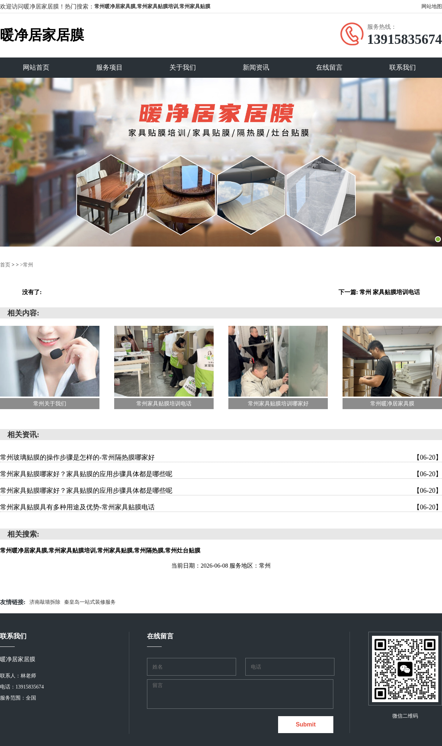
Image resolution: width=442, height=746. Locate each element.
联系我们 (402, 67)
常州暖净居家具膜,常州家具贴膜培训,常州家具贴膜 (152, 6)
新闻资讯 (256, 67)
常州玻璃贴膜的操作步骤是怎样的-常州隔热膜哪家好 (221, 457)
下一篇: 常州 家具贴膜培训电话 (379, 292)
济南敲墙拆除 (44, 601)
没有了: (32, 292)
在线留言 (329, 67)
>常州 (26, 264)
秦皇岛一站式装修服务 (90, 601)
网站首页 (36, 67)
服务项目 (109, 67)
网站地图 (431, 6)
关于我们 (182, 67)
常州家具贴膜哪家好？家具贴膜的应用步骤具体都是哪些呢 (221, 473)
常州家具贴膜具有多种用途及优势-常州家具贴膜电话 (221, 506)
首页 (5, 264)
